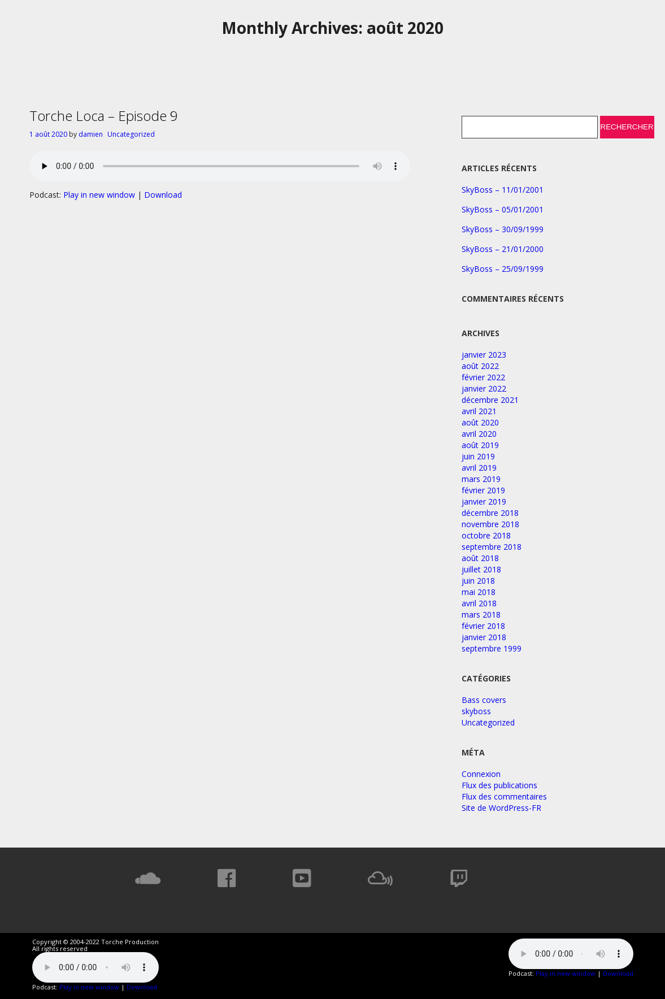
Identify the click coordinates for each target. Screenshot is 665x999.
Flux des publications (499, 785)
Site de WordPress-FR (501, 807)
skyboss (476, 711)
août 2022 (480, 365)
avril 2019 (479, 467)
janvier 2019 (484, 501)
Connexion (481, 773)
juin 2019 (478, 456)
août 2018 (480, 558)
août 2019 (480, 445)
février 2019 (483, 490)
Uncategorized (131, 134)
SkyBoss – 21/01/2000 (503, 249)
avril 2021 (479, 411)
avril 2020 (479, 433)
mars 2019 (481, 479)
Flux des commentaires (504, 796)
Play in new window (99, 194)
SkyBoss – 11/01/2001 (503, 189)
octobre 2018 (486, 535)
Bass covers (484, 699)
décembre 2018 (490, 512)
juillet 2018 (481, 569)
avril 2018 (479, 603)
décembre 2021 (490, 399)
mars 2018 (481, 614)
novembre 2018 (490, 524)
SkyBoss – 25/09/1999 (503, 268)
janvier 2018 (484, 637)
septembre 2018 (491, 546)
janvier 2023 (484, 354)
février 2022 (483, 377)
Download (163, 194)
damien (91, 134)
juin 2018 (478, 580)
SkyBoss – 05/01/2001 (503, 209)
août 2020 (480, 422)
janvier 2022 (484, 388)
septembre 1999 (491, 648)
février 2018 (483, 625)
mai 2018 (479, 592)
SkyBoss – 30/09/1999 (503, 229)
